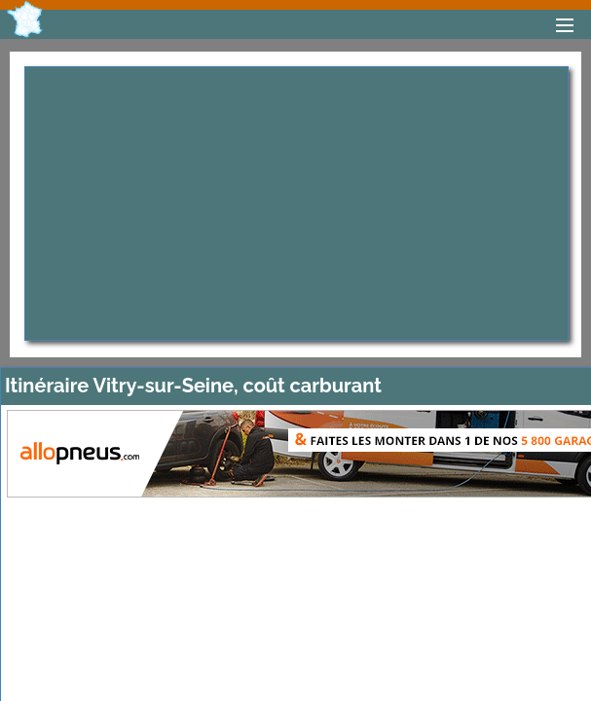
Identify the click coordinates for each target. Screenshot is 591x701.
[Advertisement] (296, 203)
